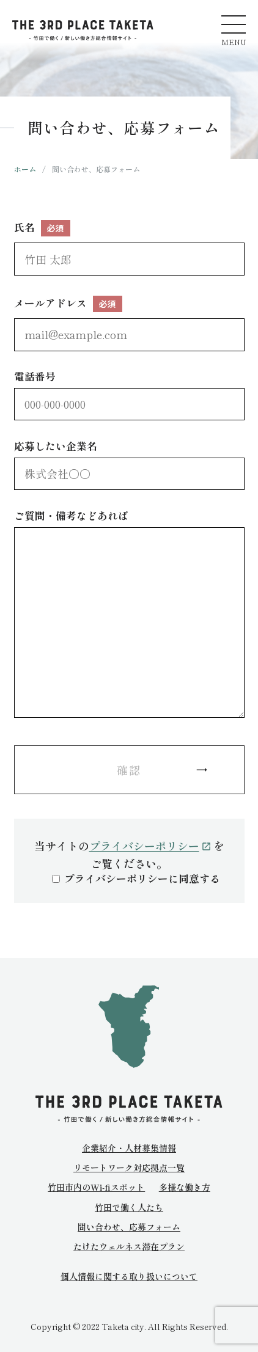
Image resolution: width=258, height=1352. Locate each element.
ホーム (25, 169)
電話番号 (129, 394)
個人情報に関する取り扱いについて (129, 1276)
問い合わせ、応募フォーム (129, 1227)
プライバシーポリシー (149, 845)
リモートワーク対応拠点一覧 (129, 1167)
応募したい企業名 (129, 464)
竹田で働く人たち (129, 1207)
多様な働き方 (184, 1187)
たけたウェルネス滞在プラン (129, 1246)
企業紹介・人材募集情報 (129, 1148)
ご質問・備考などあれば (129, 613)
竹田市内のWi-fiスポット (96, 1187)
